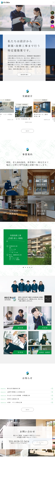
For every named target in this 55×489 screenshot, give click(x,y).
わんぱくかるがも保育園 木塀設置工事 (18, 395)
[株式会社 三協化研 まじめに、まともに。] (5, 2)
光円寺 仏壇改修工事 (13, 399)
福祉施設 (41, 184)
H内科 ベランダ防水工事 (14, 402)
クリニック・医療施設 (42, 100)
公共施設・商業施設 (23, 104)
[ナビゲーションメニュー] (53, 2)
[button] (23, 267)
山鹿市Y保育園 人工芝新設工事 (16, 392)
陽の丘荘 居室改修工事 (13, 388)
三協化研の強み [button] (24, 74)
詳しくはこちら (48, 299)
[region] (27, 249)
